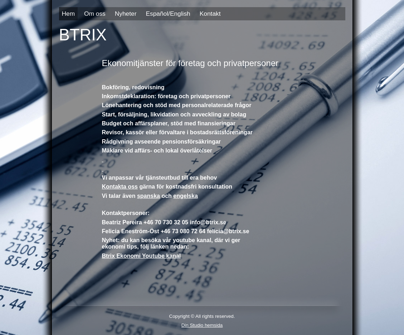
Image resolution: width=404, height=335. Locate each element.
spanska (148, 196)
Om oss (95, 13)
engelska (185, 196)
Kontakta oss (120, 187)
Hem (68, 13)
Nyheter (126, 13)
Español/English (168, 13)
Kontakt (210, 13)
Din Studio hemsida (202, 325)
